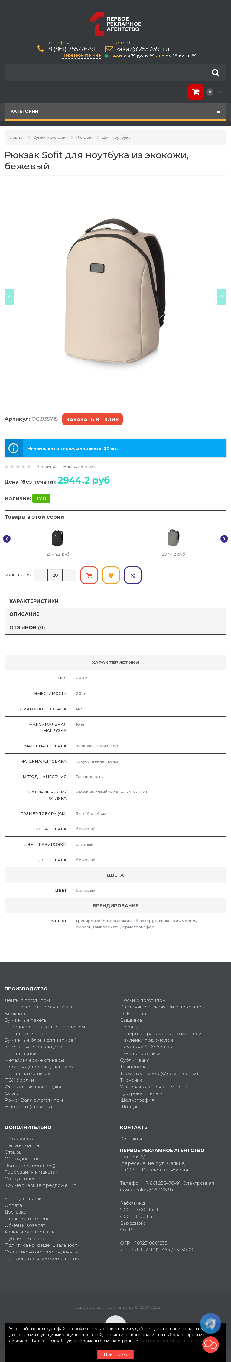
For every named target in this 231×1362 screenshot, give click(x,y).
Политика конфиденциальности (42, 1245)
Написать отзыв (80, 466)
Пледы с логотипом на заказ (38, 1007)
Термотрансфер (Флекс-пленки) (159, 1073)
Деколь (128, 1027)
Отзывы (13, 1152)
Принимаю (115, 1354)
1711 (41, 498)
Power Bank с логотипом (34, 1100)
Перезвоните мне (81, 55)
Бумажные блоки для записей (40, 1040)
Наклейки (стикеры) (28, 1106)
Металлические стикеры (34, 1060)
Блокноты (16, 1013)
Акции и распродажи (30, 1232)
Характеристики (34, 601)
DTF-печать (133, 1013)
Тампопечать (135, 1067)
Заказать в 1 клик (92, 419)
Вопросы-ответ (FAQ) (30, 1165)
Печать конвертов (26, 1033)
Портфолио (19, 1139)
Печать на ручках (140, 1053)
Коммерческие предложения (40, 1185)
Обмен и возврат (25, 1225)
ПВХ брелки (19, 1080)
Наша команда (22, 1145)
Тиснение (131, 1080)
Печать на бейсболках (146, 1047)
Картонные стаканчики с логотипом (162, 1007)
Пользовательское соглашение (42, 1258)
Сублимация (135, 1060)
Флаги (12, 1093)
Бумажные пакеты (26, 1020)
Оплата (13, 1205)
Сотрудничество (24, 1178)
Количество (18, 574)
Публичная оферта (27, 1238)
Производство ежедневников (40, 1067)
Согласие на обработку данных (41, 1252)
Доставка (15, 1212)
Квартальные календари (34, 1047)
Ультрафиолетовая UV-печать (155, 1087)
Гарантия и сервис (27, 1218)
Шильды (129, 1106)
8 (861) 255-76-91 (72, 49)
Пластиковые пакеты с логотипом (45, 1027)
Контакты (131, 1139)
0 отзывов (47, 466)
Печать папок (21, 1053)
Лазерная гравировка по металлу (160, 1033)
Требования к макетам (32, 1172)
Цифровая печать (141, 1093)
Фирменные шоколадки (33, 1087)
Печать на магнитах (27, 1073)
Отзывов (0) (27, 627)
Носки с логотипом (143, 1000)
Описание (24, 614)
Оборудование (22, 1159)
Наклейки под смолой (146, 1040)
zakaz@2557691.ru (142, 49)
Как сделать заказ (26, 1198)
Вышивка (131, 1020)
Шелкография (137, 1100)
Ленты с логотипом (27, 1000)
